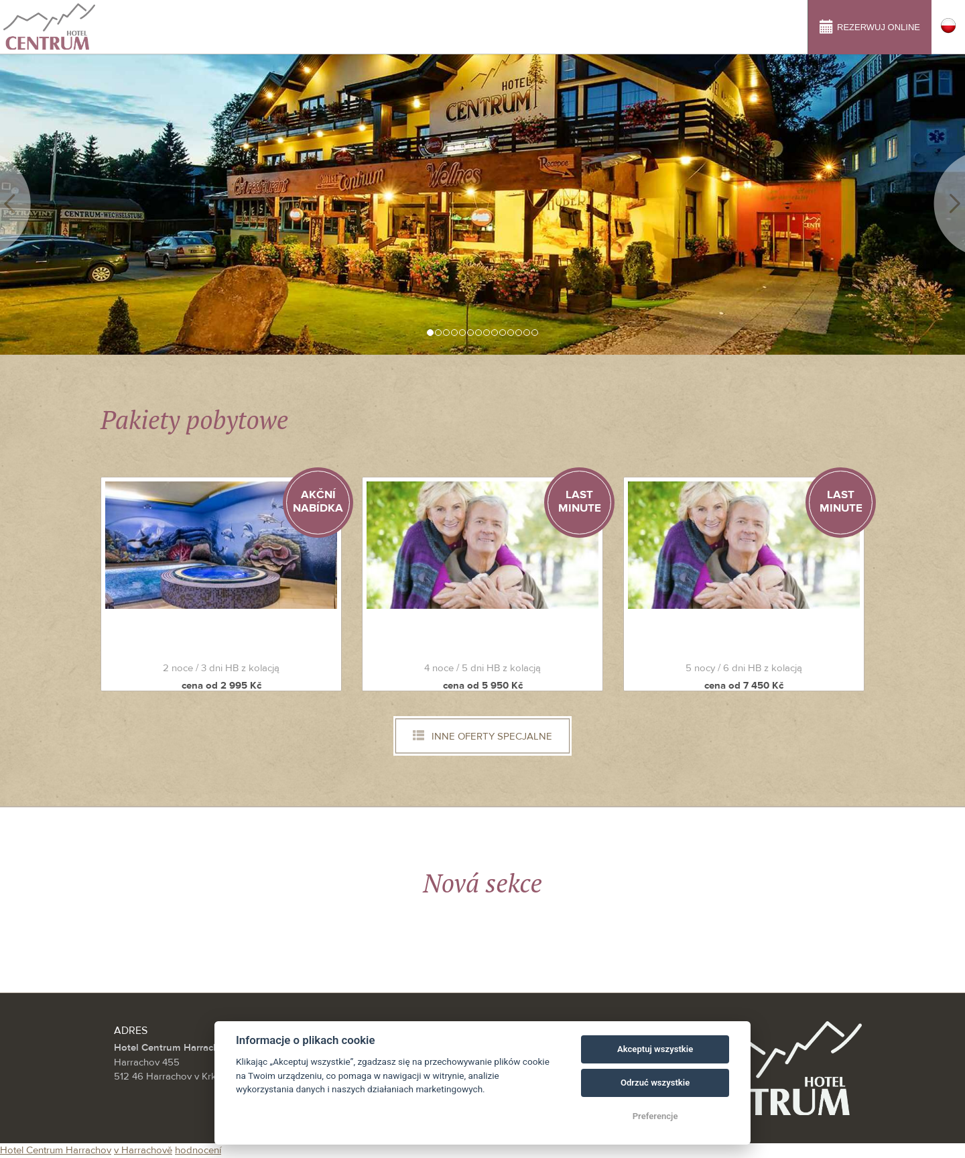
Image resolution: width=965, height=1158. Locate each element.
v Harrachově (143, 1150)
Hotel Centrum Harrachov (55, 1150)
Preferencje (655, 1116)
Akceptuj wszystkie (655, 1049)
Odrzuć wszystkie (655, 1083)
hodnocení (198, 1150)
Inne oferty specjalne (482, 736)
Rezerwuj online (870, 26)
